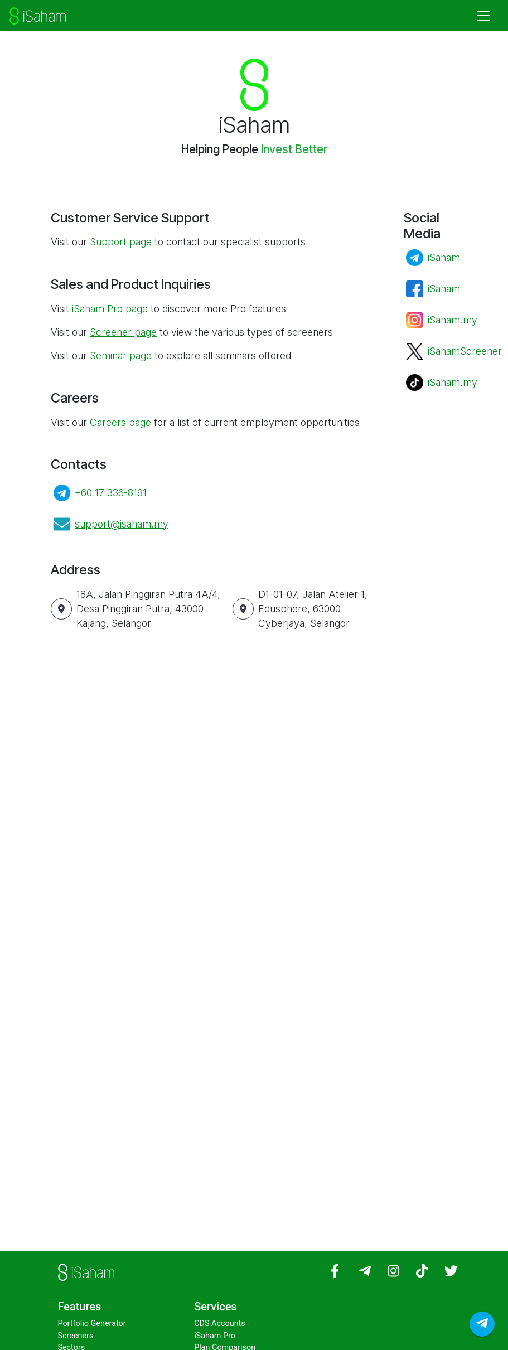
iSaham (444, 257)
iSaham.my (452, 320)
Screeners (75, 1336)
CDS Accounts (219, 1323)
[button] (61, 609)
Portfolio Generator (91, 1323)
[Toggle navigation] (483, 15)
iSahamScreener (465, 351)
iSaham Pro (214, 1336)
